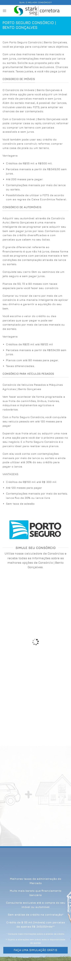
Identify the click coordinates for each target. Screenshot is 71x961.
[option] (35, 181)
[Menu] (4, 11)
